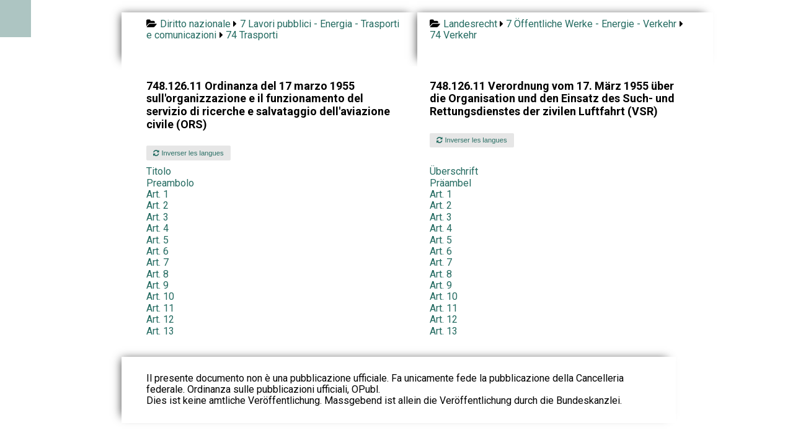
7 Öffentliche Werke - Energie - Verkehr (591, 24)
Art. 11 (160, 308)
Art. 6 (157, 251)
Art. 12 (160, 319)
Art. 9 (157, 285)
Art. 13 (160, 331)
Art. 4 (157, 228)
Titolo (158, 171)
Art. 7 (157, 262)
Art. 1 (157, 194)
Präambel (450, 183)
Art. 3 (157, 217)
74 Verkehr (453, 35)
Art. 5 (157, 240)
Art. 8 (157, 274)
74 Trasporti (252, 35)
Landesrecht (470, 24)
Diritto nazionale (195, 24)
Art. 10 (160, 296)
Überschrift (454, 171)
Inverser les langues (188, 153)
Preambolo (170, 183)
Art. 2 (157, 205)
